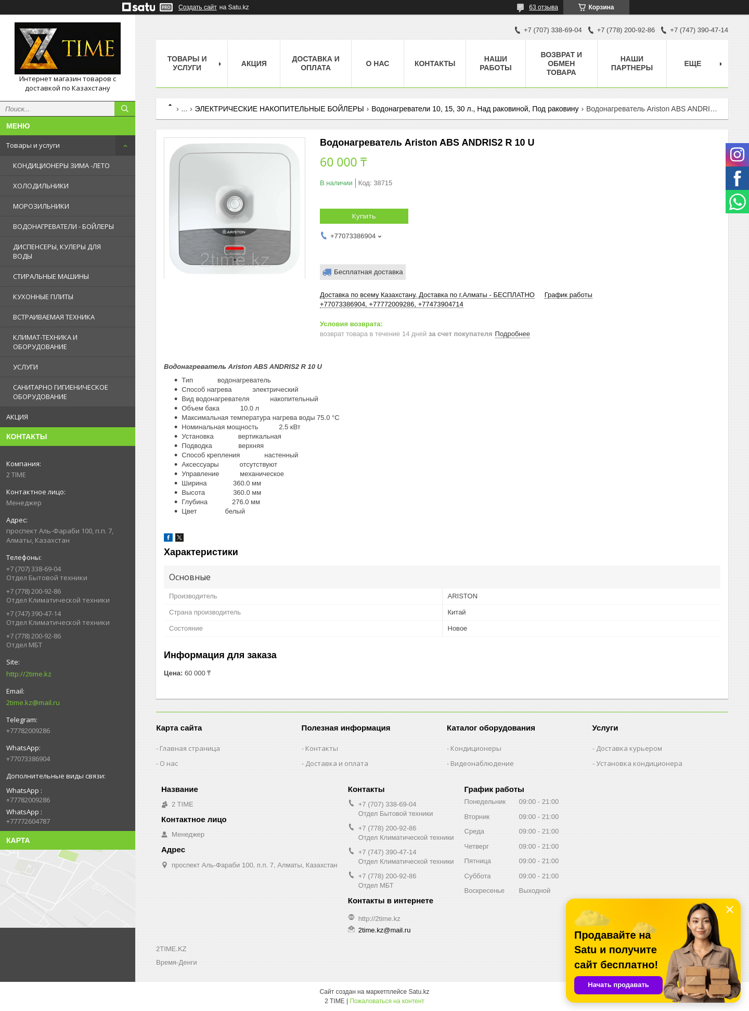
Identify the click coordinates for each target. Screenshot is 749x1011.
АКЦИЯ (17, 416)
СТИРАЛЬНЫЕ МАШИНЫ (51, 276)
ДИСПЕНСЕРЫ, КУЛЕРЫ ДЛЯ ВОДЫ (57, 251)
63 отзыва (543, 7)
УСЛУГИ (25, 367)
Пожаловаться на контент (387, 1001)
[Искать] (124, 109)
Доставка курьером (629, 748)
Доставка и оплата (316, 63)
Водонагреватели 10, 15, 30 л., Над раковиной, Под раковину (474, 109)
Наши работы (495, 63)
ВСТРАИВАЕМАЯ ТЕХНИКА (54, 317)
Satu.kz (418, 991)
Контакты (435, 63)
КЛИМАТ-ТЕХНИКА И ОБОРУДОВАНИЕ (45, 341)
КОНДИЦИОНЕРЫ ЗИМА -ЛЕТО (61, 165)
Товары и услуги (33, 145)
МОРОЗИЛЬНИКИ (41, 206)
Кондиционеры (475, 748)
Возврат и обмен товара (561, 63)
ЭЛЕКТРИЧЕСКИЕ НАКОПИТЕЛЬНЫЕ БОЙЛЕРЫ (279, 109)
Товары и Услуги (187, 63)
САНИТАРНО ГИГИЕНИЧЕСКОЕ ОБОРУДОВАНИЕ (60, 391)
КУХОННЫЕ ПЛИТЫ (43, 296)
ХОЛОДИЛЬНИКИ (41, 185)
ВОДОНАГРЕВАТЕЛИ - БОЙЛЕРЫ (63, 226)
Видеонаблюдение (482, 763)
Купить (364, 216)
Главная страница (190, 748)
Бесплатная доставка (368, 272)
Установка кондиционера (639, 763)
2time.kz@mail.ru (33, 702)
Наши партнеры (632, 63)
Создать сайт (197, 7)
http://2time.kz (28, 674)
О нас (378, 63)
